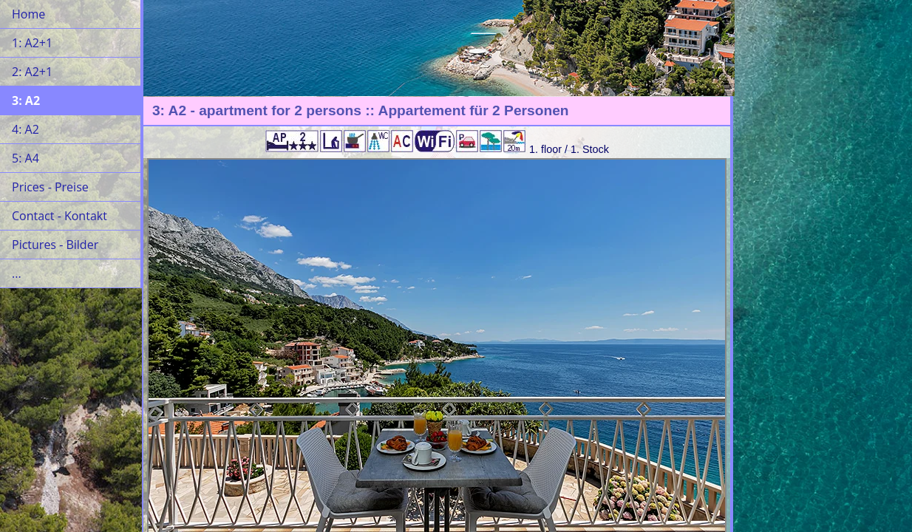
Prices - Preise (50, 187)
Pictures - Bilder (55, 244)
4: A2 (25, 129)
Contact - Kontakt (59, 216)
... (16, 273)
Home (28, 14)
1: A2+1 (32, 43)
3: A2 (26, 100)
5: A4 (25, 158)
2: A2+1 (32, 72)
